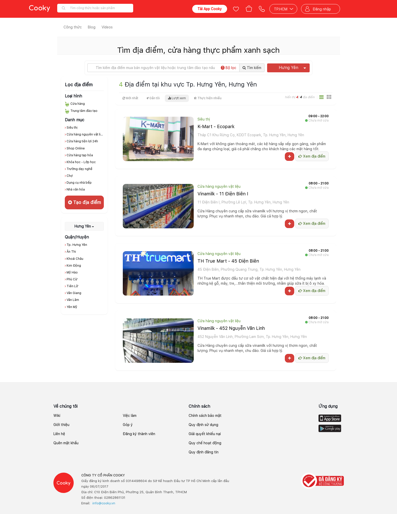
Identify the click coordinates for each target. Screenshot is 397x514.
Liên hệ (59, 434)
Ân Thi (71, 251)
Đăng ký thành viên (139, 434)
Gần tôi (153, 98)
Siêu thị (72, 127)
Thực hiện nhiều (208, 98)
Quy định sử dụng (203, 425)
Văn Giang (74, 293)
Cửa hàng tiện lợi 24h (82, 141)
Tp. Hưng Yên (77, 245)
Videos (107, 27)
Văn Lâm (73, 300)
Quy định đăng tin (204, 452)
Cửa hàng (77, 104)
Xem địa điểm (312, 156)
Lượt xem (177, 98)
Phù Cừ (72, 279)
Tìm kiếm (252, 68)
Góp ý (128, 425)
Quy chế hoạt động (205, 443)
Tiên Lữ (72, 286)
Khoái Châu (75, 259)
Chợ (70, 176)
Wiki (56, 416)
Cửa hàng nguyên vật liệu (85, 134)
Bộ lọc (228, 68)
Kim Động (74, 265)
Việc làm (129, 416)
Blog (91, 27)
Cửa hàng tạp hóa (80, 155)
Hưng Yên (292, 67)
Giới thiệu (61, 425)
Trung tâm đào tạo (83, 111)
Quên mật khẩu (65, 443)
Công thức (73, 27)
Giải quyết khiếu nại (205, 434)
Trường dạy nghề (79, 169)
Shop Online (76, 148)
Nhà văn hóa (76, 189)
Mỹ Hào (72, 272)
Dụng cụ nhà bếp (79, 182)
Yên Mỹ (72, 307)
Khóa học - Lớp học (81, 162)
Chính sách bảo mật (205, 416)
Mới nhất (130, 98)
